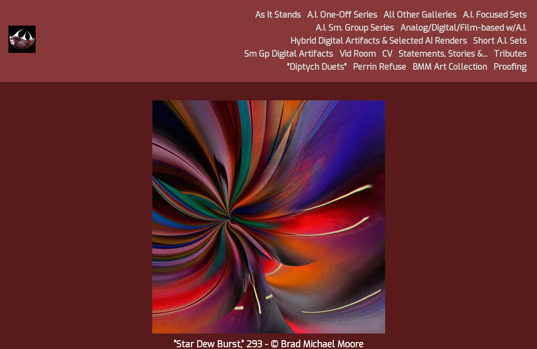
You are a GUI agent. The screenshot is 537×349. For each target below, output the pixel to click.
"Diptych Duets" (317, 67)
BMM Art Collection (449, 67)
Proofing (510, 67)
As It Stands (278, 15)
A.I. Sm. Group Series (354, 28)
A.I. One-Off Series (342, 15)
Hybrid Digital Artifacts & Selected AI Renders (378, 41)
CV (387, 54)
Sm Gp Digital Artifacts (288, 54)
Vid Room (357, 54)
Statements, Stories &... (443, 54)
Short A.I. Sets (500, 41)
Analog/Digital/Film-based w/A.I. (463, 28)
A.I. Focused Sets (495, 15)
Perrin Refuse (379, 67)
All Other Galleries (419, 15)
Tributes (510, 54)
